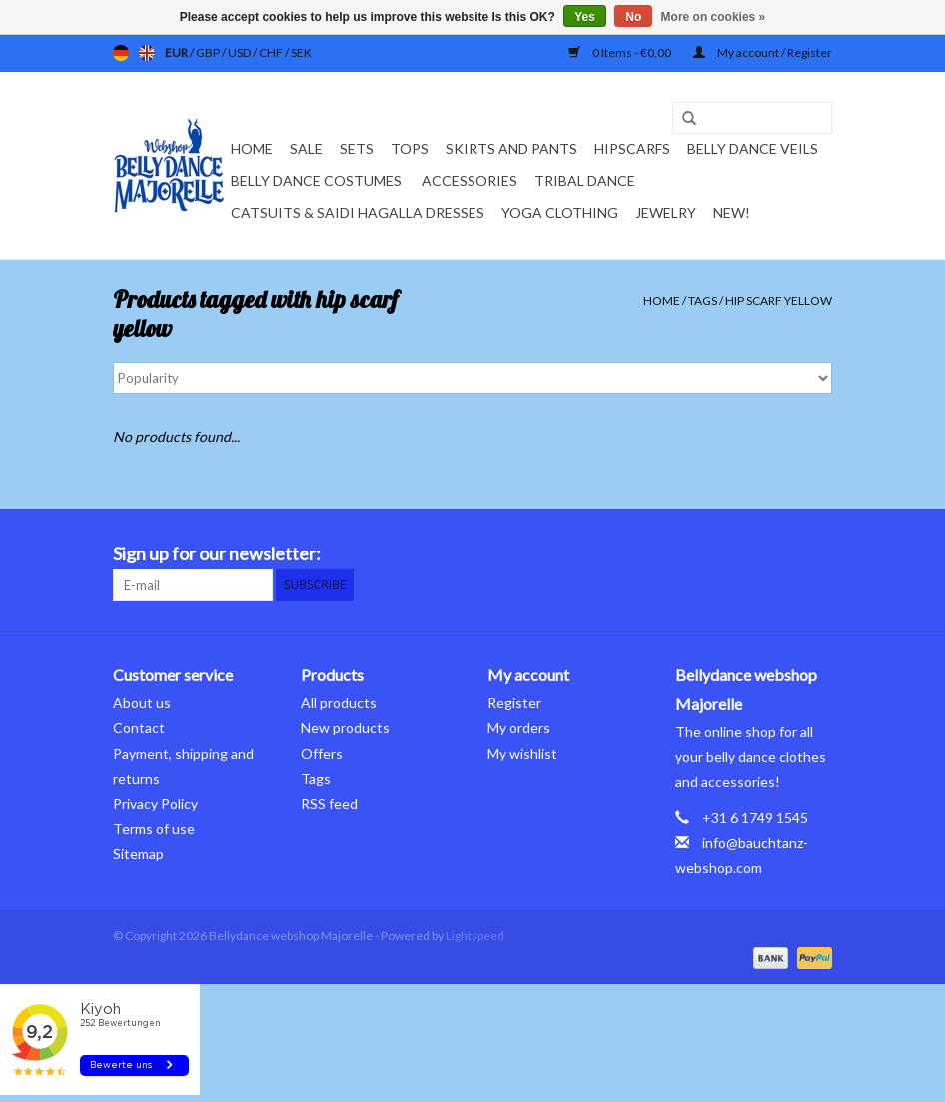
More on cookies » (713, 17)
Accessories (469, 180)
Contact (139, 727)
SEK (301, 52)
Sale (306, 148)
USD (240, 52)
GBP (209, 52)
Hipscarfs (632, 148)
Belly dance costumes (318, 180)
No (633, 17)
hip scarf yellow (778, 300)
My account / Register (762, 52)
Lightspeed (475, 935)
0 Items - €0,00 (620, 52)
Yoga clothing (559, 212)
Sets (357, 148)
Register (514, 702)
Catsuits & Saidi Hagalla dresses (357, 212)
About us (142, 702)
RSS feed (329, 803)
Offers (322, 753)
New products (345, 727)
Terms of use (154, 828)
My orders (518, 727)
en (147, 53)
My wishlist (522, 753)
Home (252, 148)
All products (339, 702)
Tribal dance (584, 180)
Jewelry (665, 212)
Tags (702, 300)
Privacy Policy (155, 803)
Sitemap (138, 853)
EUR (177, 52)
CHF (272, 52)
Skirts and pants (511, 148)
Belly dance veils (752, 148)
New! (731, 212)
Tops (410, 148)
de (121, 53)
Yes (584, 17)
